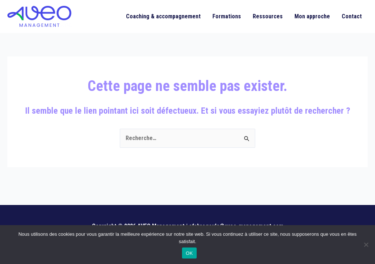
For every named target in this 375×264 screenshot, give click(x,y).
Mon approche (312, 16)
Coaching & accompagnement (163, 16)
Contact (352, 16)
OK (189, 253)
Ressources (268, 16)
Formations (226, 16)
